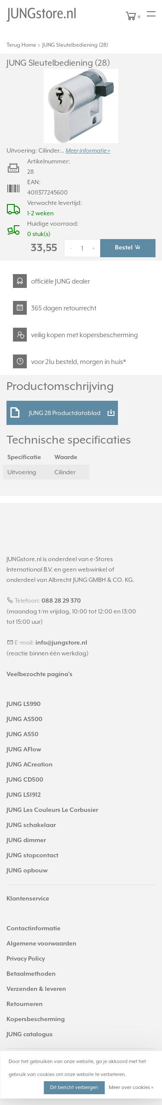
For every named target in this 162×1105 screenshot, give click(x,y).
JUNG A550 (22, 734)
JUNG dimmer (26, 840)
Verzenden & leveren (36, 989)
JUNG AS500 (24, 719)
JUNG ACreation (29, 764)
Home (29, 45)
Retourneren (24, 1004)
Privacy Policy (25, 958)
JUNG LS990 (23, 704)
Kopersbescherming (35, 1019)
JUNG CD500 (24, 779)
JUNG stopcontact (32, 855)
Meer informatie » (88, 150)
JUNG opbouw (27, 870)
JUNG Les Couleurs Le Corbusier (52, 810)
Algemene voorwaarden (41, 943)
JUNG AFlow (23, 749)
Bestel (128, 247)
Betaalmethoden (31, 974)
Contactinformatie (33, 928)
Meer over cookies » (131, 1087)
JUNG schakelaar (31, 825)
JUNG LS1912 (23, 795)
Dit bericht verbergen (74, 1087)
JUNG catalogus (29, 1034)
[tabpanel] (81, 106)
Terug (13, 45)
